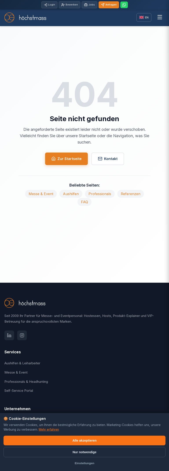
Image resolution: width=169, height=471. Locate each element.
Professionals (99, 194)
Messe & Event (41, 194)
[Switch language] (143, 17)
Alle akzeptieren (84, 440)
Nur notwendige (85, 452)
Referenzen (130, 194)
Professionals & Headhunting (26, 381)
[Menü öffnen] (160, 17)
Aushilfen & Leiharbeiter (22, 363)
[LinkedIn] (9, 335)
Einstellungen (84, 463)
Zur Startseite (66, 158)
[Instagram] (22, 335)
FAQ (84, 202)
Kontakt (108, 158)
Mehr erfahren (49, 429)
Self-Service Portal (18, 390)
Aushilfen (71, 194)
